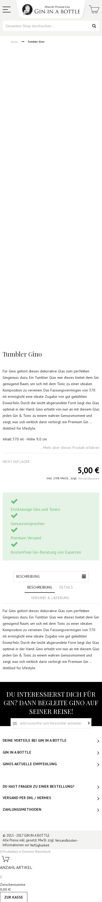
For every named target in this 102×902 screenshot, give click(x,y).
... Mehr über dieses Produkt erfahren (69, 447)
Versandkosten (88, 478)
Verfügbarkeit (39, 845)
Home (14, 41)
